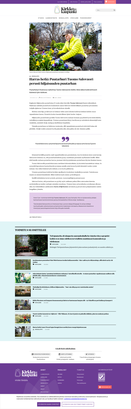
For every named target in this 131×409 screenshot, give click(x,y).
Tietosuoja (80, 380)
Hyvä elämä (44, 377)
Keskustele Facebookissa (42, 354)
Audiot (43, 386)
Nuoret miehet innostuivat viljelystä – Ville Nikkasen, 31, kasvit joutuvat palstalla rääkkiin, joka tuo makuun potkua (71, 314)
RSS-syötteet (45, 392)
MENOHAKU (111, 2)
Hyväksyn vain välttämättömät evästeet (78, 404)
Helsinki (60, 374)
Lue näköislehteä (62, 2)
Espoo (60, 377)
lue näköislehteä (104, 370)
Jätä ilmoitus (74, 2)
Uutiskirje (91, 354)
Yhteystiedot (80, 374)
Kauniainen (61, 380)
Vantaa (60, 383)
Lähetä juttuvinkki (86, 2)
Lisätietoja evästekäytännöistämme (75, 399)
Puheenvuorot (45, 380)
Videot (42, 389)
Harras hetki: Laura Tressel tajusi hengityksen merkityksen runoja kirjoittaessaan (59, 327)
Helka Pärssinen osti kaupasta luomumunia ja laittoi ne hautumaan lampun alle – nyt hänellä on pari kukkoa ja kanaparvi (72, 300)
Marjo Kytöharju (45, 97)
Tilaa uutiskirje (98, 2)
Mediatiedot (80, 377)
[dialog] (65, 401)
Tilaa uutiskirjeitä (81, 383)
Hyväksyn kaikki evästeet (48, 404)
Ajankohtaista (45, 374)
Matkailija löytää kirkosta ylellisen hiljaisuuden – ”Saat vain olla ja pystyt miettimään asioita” (63, 287)
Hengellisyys (44, 383)
